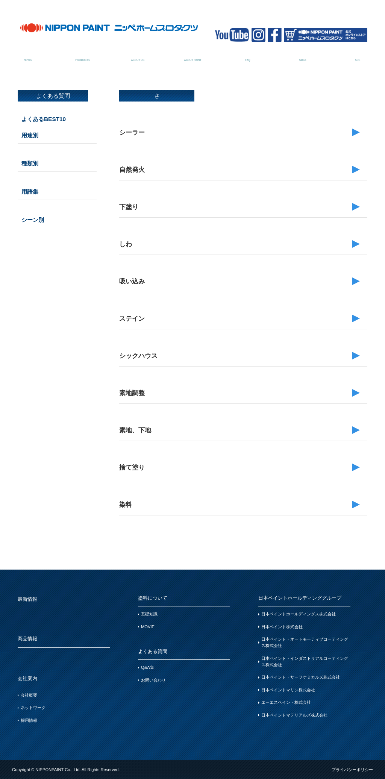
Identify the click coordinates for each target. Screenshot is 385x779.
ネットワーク (33, 707)
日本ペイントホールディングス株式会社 (298, 614)
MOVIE (148, 626)
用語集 (29, 191)
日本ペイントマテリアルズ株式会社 (294, 715)
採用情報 (29, 720)
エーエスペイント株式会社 (286, 702)
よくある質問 (247, 56)
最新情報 (27, 56)
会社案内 (138, 56)
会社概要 (29, 695)
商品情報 (82, 56)
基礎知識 (149, 614)
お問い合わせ (153, 680)
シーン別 (32, 220)
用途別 (29, 135)
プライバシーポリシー (352, 769)
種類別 (29, 163)
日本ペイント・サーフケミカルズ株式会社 (300, 677)
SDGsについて (302, 56)
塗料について (192, 56)
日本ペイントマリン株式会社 (288, 690)
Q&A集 (147, 667)
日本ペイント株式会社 (282, 626)
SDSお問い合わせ (357, 56)
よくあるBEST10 (43, 119)
